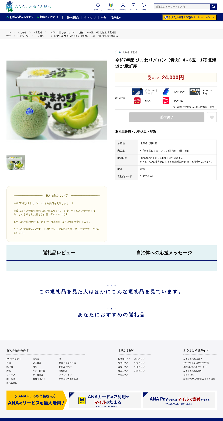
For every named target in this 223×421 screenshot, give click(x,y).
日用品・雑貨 (65, 366)
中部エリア (139, 362)
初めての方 (188, 375)
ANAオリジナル (13, 358)
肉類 (8, 362)
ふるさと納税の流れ (192, 371)
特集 (103, 17)
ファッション (65, 375)
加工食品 (37, 362)
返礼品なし (11, 383)
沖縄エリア (123, 375)
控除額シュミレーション (195, 366)
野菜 (8, 371)
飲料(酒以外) (39, 379)
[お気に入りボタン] (212, 117)
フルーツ (10, 375)
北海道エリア (124, 358)
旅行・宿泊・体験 (67, 362)
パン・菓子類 (39, 371)
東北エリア (139, 358)
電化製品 (63, 371)
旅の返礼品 (73, 17)
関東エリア (123, 362)
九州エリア (139, 371)
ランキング (90, 17)
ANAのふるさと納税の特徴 (196, 362)
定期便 (36, 358)
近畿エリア (123, 366)
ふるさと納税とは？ (192, 358)
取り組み (116, 17)
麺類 (35, 366)
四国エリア (123, 371)
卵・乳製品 (38, 375)
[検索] (213, 7)
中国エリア (139, 366)
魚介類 (9, 366)
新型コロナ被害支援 (68, 379)
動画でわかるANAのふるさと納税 (199, 379)
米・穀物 (10, 379)
